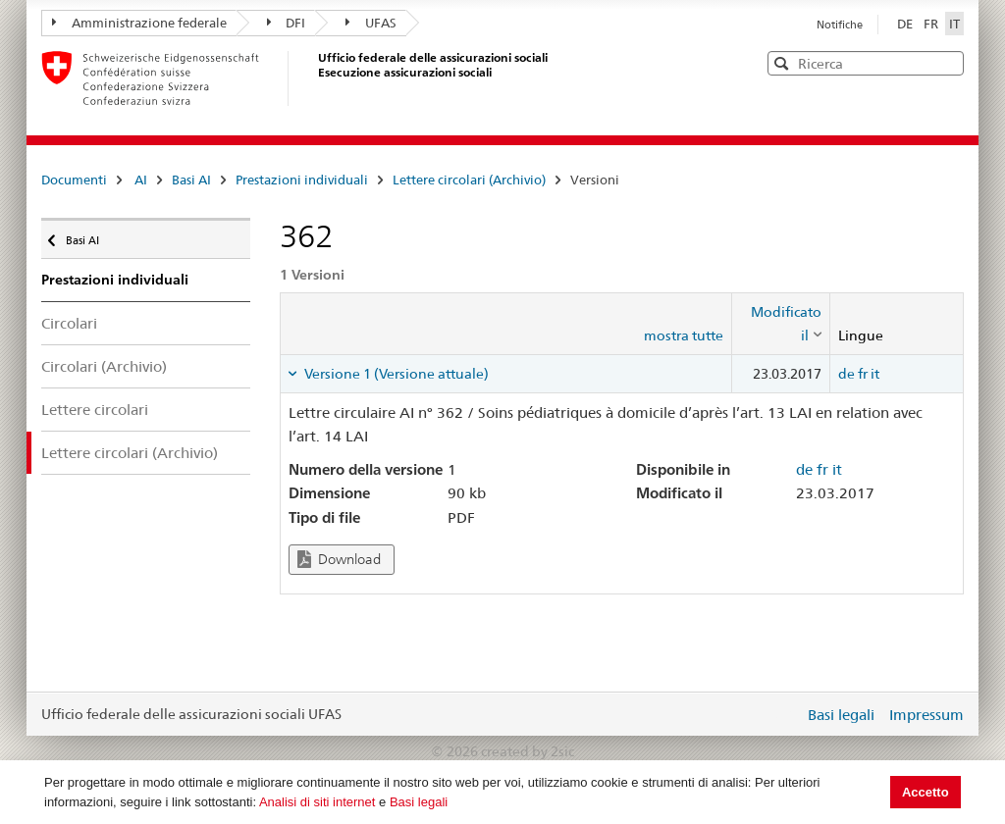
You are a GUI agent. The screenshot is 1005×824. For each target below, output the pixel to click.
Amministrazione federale (139, 22)
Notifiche (840, 24)
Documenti (74, 179)
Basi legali (419, 802)
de (846, 374)
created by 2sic (527, 751)
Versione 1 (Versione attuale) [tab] (395, 374)
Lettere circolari (94, 409)
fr (863, 374)
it (875, 374)
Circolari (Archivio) (104, 366)
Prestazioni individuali (302, 179)
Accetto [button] (925, 792)
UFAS (371, 22)
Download (339, 559)
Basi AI (191, 179)
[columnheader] (781, 324)
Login (785, 714)
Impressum (926, 714)
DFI (286, 22)
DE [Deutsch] (906, 23)
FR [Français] (932, 23)
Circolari (69, 323)
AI (140, 179)
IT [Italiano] (954, 23)
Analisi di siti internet (317, 802)
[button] (947, 62)
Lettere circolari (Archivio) (469, 179)
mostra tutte (683, 335)
